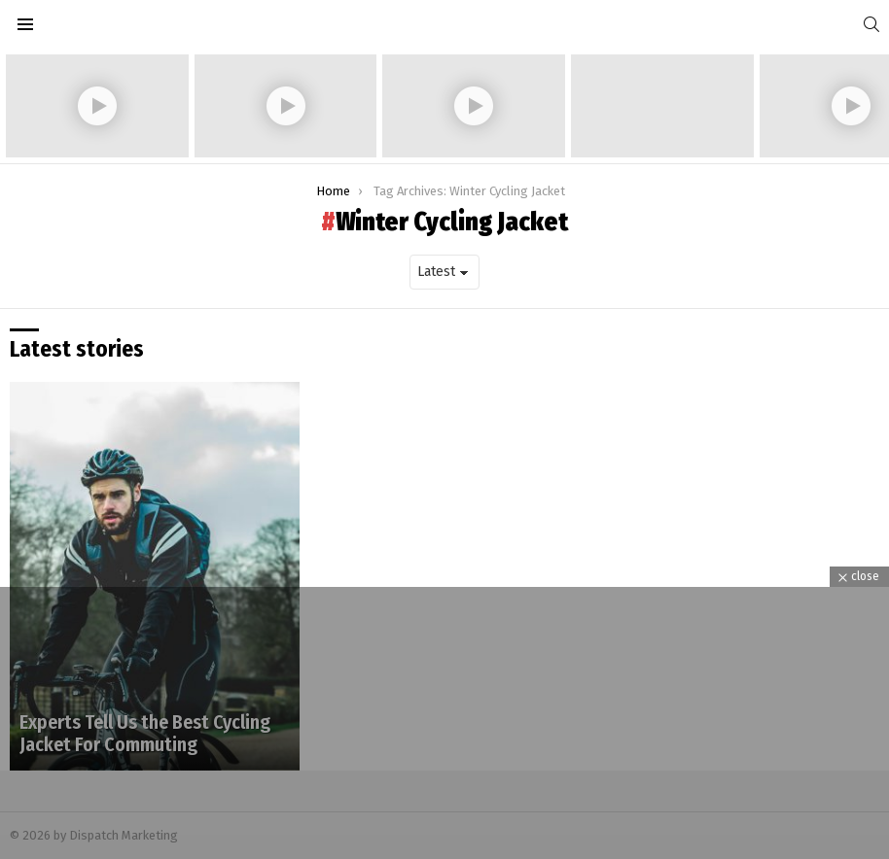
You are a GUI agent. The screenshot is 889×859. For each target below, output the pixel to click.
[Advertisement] (444, 723)
